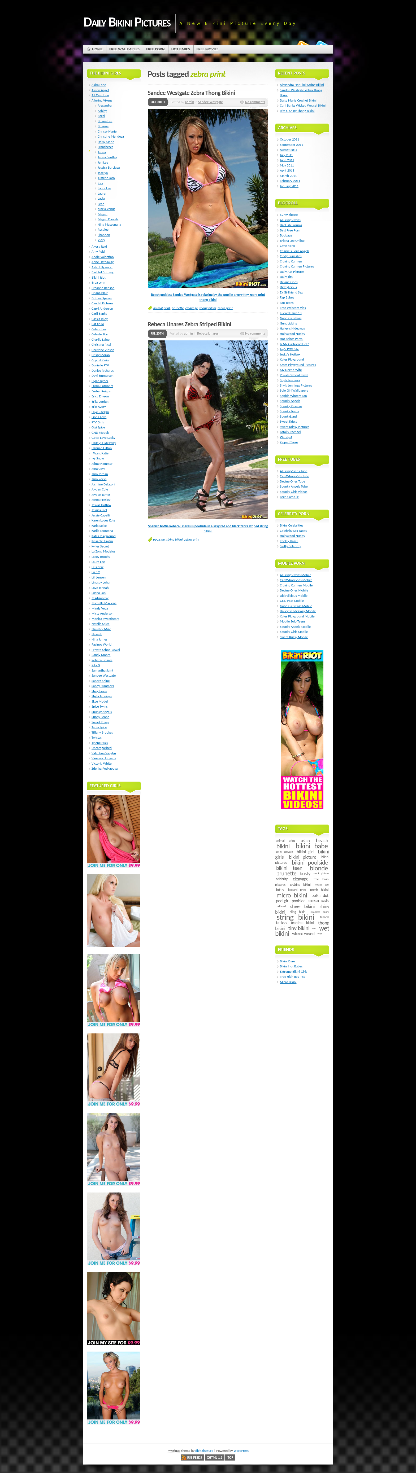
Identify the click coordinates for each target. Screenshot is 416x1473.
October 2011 (289, 139)
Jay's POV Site (289, 349)
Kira (100, 183)
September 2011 (291, 145)
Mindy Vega (100, 608)
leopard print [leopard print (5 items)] (297, 890)
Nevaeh (97, 634)
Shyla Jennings (102, 696)
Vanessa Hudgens (104, 758)
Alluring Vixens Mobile (295, 575)
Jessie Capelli (101, 515)
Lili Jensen (99, 577)
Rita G (96, 665)
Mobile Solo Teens (292, 621)
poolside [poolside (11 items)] (298, 900)
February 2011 (290, 181)
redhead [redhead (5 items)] (281, 906)
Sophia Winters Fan (293, 396)
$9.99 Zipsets (289, 215)
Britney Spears (102, 298)
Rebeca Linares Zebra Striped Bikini (189, 324)
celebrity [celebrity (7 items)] (282, 879)
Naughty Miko (101, 629)
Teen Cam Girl (289, 497)
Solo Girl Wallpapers (294, 390)
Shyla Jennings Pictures (296, 385)
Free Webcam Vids (293, 308)
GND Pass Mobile (292, 601)
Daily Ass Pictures (292, 272)
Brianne (103, 126)
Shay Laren (99, 691)
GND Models (100, 433)
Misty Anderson (103, 613)
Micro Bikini (288, 982)
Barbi (101, 116)
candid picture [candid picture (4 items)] (320, 873)
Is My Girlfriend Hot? (294, 344)
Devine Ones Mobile (294, 590)
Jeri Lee (103, 162)
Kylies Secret (100, 546)
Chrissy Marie (107, 131)
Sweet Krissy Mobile (294, 637)
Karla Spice (99, 526)
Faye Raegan (100, 412)
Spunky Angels (102, 712)
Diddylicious (288, 287)
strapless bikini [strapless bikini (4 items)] (319, 912)
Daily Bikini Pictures (126, 21)
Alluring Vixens (102, 100)
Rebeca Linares (207, 333)
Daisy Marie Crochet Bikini (298, 100)
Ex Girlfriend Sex (291, 292)
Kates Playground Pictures (298, 365)
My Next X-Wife (291, 370)
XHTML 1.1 (214, 1457)
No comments (255, 102)
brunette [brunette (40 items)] (286, 873)
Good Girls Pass (290, 318)
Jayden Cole (100, 489)
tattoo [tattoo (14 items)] (281, 923)
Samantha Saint (102, 670)
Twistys (97, 737)
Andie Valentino (103, 257)
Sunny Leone (100, 717)
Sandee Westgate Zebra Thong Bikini (191, 93)
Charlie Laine (101, 339)
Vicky (101, 240)
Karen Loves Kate (103, 520)
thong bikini (207, 308)
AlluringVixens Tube (293, 471)
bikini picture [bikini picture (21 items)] (303, 857)
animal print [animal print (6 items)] (285, 841)
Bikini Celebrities (291, 525)
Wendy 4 (286, 437)
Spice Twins (100, 706)
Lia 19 (96, 572)
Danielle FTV (100, 365)
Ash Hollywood (102, 267)
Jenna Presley (101, 500)
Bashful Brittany (103, 272)
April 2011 (287, 170)
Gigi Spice (98, 427)
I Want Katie (100, 453)
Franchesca (105, 147)
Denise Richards (103, 370)
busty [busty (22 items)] (305, 873)
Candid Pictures (102, 303)
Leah (101, 204)
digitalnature (204, 1451)
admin (189, 102)
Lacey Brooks (101, 557)
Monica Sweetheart (105, 619)
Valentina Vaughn (104, 753)
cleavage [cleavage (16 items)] (300, 879)
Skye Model (100, 701)
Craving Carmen (291, 261)
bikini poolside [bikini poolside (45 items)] (310, 862)
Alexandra (105, 105)
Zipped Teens (289, 442)
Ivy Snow (98, 458)
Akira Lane (99, 85)
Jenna (102, 152)
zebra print (225, 308)
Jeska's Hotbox (290, 354)
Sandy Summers (103, 686)
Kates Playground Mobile (297, 616)
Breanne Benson (103, 288)
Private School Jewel (106, 650)
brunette (178, 308)
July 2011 (286, 155)
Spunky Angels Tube (294, 486)
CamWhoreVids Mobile (296, 580)
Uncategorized (102, 748)
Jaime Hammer (102, 464)
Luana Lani (99, 593)
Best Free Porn (290, 230)
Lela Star (97, 567)
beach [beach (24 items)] (322, 840)
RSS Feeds (194, 1457)
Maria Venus (106, 209)
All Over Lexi (100, 95)
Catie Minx (287, 246)
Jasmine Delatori (103, 484)
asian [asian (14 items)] (305, 840)
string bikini (174, 539)
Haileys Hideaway (104, 443)
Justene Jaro (106, 178)
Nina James (99, 639)
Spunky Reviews (291, 406)
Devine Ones (289, 282)
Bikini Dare (287, 961)
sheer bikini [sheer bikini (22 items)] (302, 906)
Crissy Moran (101, 355)
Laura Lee (104, 188)
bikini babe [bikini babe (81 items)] (312, 846)
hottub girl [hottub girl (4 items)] (322, 884)
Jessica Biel (99, 510)
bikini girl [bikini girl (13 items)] (305, 851)
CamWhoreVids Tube (294, 476)
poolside (159, 539)
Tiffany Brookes (102, 732)
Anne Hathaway (103, 262)
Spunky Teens (289, 411)
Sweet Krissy (100, 722)
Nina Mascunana (109, 224)
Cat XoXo (98, 324)
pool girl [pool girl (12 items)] (282, 900)
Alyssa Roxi (99, 246)
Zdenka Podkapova (105, 768)
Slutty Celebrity (290, 546)
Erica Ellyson (100, 396)
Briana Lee (105, 121)
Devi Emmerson (103, 376)
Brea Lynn (98, 282)
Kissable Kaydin (102, 541)
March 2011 (288, 176)
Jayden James (101, 495)
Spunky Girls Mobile (294, 632)
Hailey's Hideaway (292, 328)
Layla (101, 198)
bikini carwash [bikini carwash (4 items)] (284, 851)
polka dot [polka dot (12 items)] (319, 895)
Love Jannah (100, 588)
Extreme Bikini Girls (293, 972)
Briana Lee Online (292, 241)
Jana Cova (98, 469)
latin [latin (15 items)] (280, 890)
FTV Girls (98, 422)
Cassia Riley (100, 319)
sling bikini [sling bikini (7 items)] (298, 912)
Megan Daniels (108, 219)
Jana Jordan (100, 474)
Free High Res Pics (292, 977)
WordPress (241, 1451)
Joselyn (103, 173)
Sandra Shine (101, 681)
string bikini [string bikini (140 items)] (295, 917)
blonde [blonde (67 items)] (319, 868)
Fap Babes (287, 297)
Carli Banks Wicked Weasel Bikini (303, 105)
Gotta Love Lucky (103, 438)
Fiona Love (99, 417)
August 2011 (288, 150)
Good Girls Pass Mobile (296, 606)
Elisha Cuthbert (102, 386)
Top (230, 1457)
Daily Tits (286, 277)
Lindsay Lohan (101, 582)
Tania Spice (99, 727)
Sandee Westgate (210, 102)
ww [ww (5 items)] (319, 933)
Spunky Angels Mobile (295, 627)
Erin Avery (99, 407)
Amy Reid (98, 251)
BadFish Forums (291, 225)
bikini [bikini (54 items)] (283, 846)
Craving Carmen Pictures (297, 266)
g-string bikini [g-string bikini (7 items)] (300, 884)
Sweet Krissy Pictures (294, 427)
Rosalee (103, 229)
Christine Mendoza (111, 136)
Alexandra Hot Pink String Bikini (302, 85)
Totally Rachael (290, 432)
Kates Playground (104, 536)
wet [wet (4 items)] (314, 928)
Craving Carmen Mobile (296, 585)
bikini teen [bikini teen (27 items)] (289, 868)
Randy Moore (101, 655)
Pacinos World (101, 644)
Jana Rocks (99, 479)
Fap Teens (287, 303)
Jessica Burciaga (109, 167)
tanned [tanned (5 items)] (324, 917)
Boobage (286, 235)
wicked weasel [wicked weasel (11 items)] (303, 933)
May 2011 (287, 165)
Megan (102, 214)
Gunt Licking (288, 323)
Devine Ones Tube (292, 481)
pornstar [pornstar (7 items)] (313, 900)
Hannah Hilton (102, 448)
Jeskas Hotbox (101, 505)
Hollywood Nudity (292, 334)
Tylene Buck (100, 743)
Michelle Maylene (104, 603)
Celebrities (99, 329)
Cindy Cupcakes (291, 256)
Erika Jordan (100, 402)
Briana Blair (100, 293)
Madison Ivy (100, 598)
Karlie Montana (102, 531)
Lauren (102, 193)
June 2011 (287, 160)
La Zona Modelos (103, 551)
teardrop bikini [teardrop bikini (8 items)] (302, 922)
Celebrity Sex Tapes (293, 531)
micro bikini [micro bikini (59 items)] (291, 895)
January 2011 (289, 186)
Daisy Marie (106, 142)
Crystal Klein (100, 360)
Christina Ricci (101, 345)
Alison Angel (100, 90)
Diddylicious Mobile (293, 596)
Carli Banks (99, 313)
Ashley (102, 111)
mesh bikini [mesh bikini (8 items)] (319, 890)
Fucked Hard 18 (291, 313)
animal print (161, 308)
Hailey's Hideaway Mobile (298, 611)
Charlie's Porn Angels (294, 251)
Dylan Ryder (100, 381)
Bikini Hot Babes (291, 966)
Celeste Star (100, 334)
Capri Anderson (102, 308)
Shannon (104, 235)
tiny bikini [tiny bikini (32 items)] (299, 928)
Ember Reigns (101, 391)
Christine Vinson (103, 350)
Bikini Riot (99, 277)
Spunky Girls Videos (293, 492)
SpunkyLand (288, 416)
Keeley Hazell (289, 541)
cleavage (191, 308)
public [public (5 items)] (324, 900)
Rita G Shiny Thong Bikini (297, 111)
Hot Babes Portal (291, 339)
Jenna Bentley (107, 157)
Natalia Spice (101, 624)
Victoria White (102, 763)
